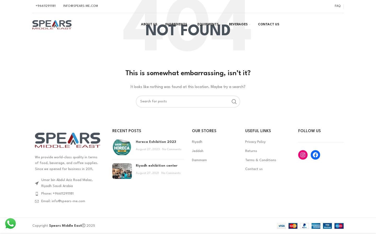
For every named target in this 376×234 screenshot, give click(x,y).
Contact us (254, 169)
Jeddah (197, 151)
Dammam (199, 160)
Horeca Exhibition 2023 (156, 142)
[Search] (188, 102)
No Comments (171, 149)
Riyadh (197, 142)
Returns (251, 151)
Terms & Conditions (260, 160)
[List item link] (68, 194)
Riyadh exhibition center (157, 165)
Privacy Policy (255, 142)
